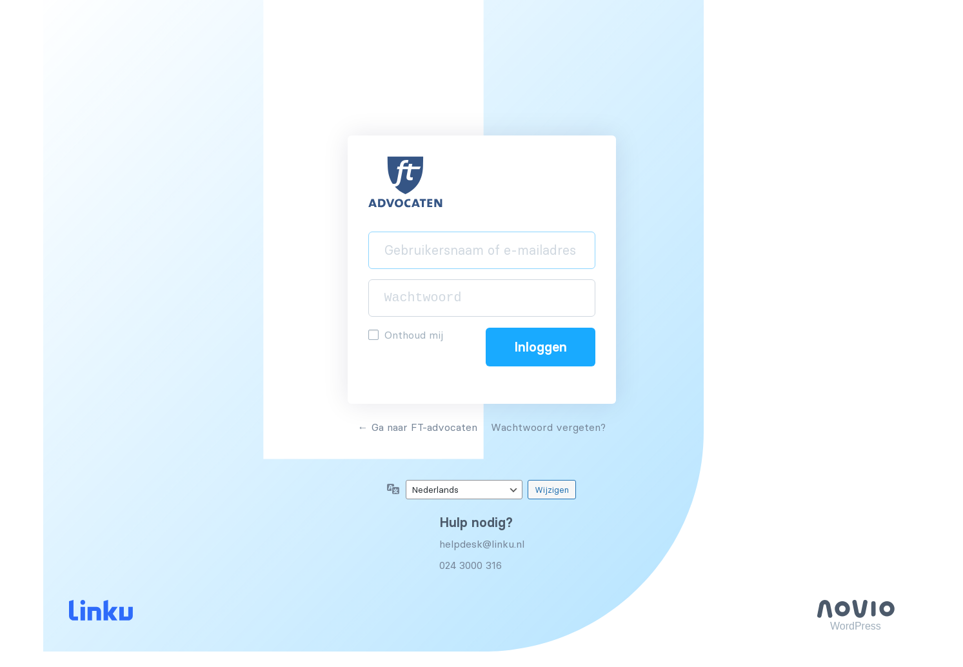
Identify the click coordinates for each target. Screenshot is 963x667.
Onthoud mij (413, 334)
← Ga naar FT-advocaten (417, 427)
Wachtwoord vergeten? (548, 427)
